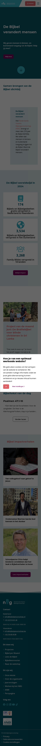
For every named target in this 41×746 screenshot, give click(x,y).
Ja (6, 386)
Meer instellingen (18, 386)
